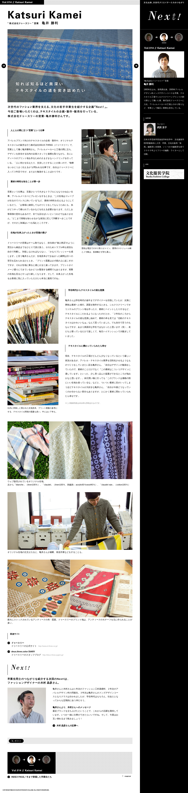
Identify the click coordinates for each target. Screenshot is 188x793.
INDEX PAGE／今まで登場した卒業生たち (31, 777)
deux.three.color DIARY (23, 651)
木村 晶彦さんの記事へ (67, 725)
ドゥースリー (17, 643)
